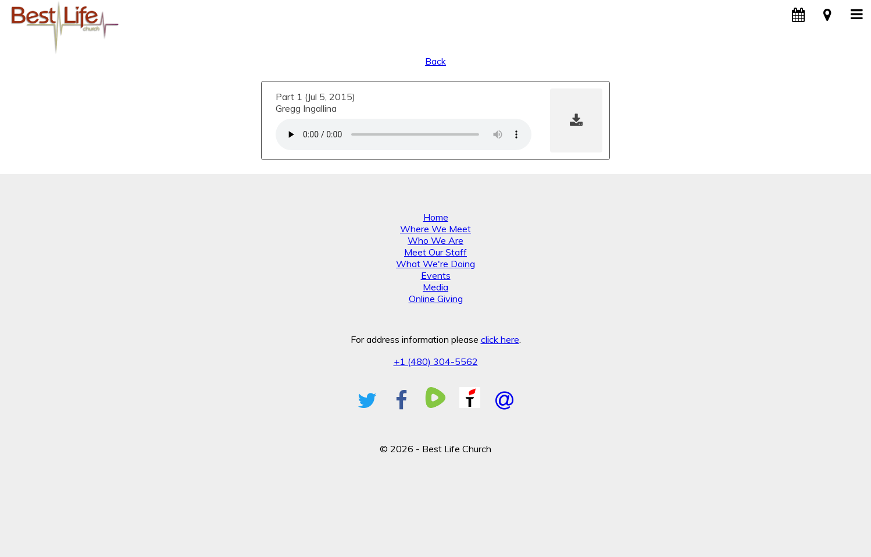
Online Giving (436, 298)
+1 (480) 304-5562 (436, 361)
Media (435, 287)
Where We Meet (435, 229)
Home (435, 217)
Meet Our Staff (435, 252)
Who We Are (435, 240)
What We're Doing (435, 263)
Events (436, 275)
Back (435, 61)
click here (500, 339)
